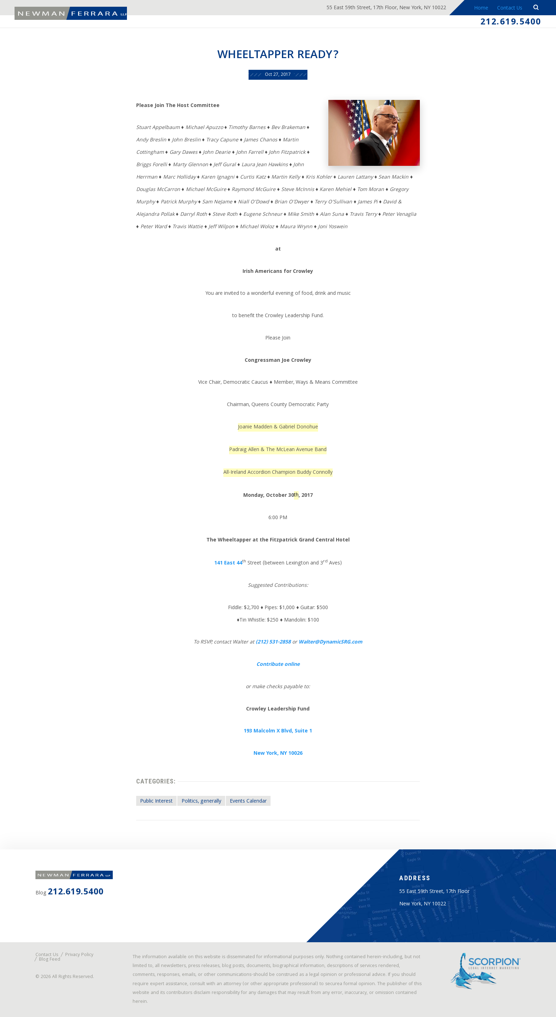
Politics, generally (201, 801)
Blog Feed (49, 959)
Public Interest (156, 801)
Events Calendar (248, 801)
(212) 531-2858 (273, 642)
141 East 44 (228, 563)
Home (481, 8)
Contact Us (509, 8)
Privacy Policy (79, 955)
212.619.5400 (510, 23)
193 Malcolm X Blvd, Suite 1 (278, 731)
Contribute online (278, 665)
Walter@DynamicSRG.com (330, 642)
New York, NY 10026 (278, 753)
